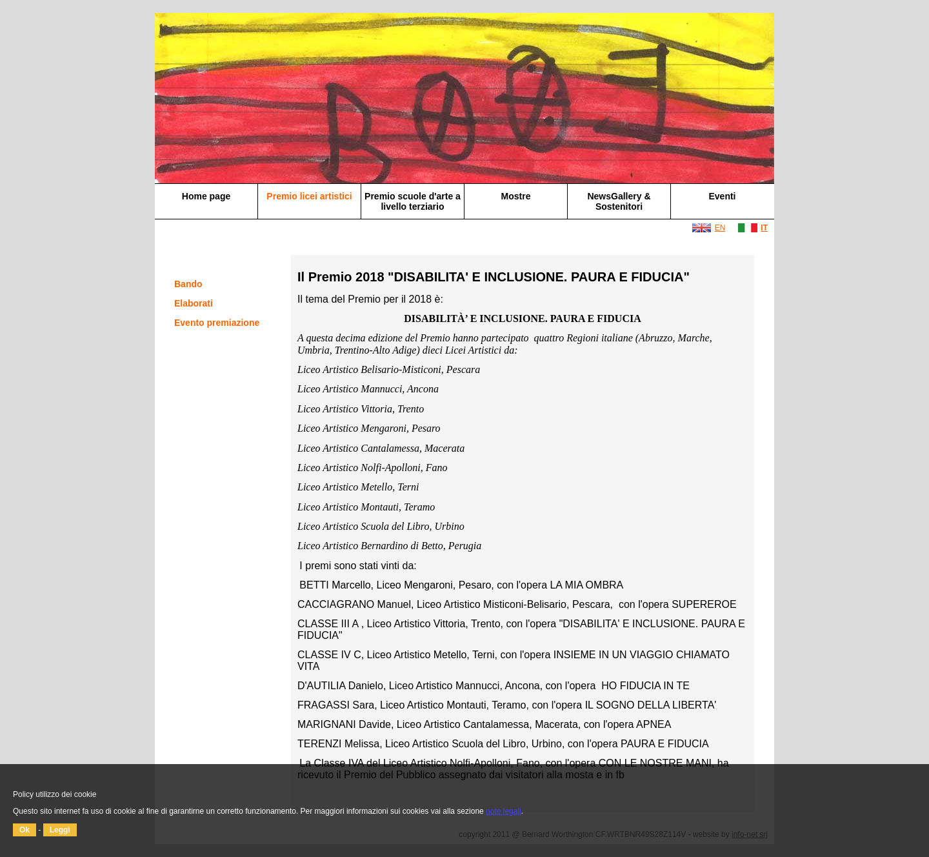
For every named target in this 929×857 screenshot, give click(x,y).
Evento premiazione (216, 323)
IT (764, 227)
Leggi (60, 829)
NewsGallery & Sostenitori (618, 201)
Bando (188, 284)
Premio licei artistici (309, 196)
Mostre (516, 196)
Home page (206, 196)
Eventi (721, 196)
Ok (24, 829)
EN (720, 227)
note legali (503, 811)
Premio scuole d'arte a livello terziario (413, 201)
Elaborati (193, 303)
